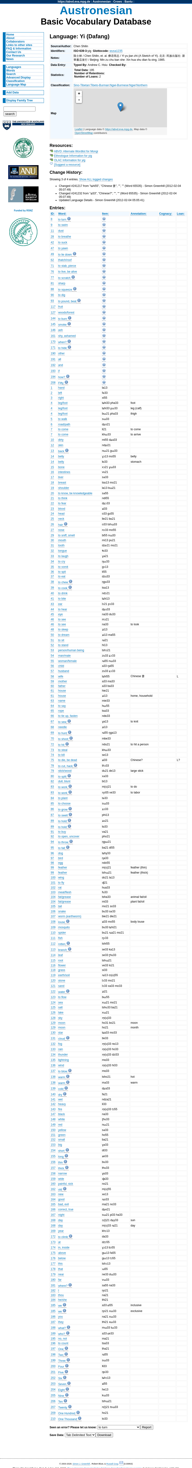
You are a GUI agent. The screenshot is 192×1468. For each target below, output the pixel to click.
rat (59, 887)
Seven (62, 1384)
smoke (62, 324)
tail (60, 906)
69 (52, 732)
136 (53, 1065)
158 (53, 1173)
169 (53, 1231)
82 (52, 781)
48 (52, 629)
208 (53, 382)
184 (53, 1299)
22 (52, 503)
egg (60, 862)
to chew (63, 582)
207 (53, 1407)
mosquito (64, 927)
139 (53, 1088)
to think (62, 498)
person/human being (71, 650)
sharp (61, 283)
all (59, 359)
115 (53, 960)
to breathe (64, 236)
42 (52, 242)
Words (10, 70)
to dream (63, 634)
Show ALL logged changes (96, 179)
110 (53, 932)
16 (52, 472)
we (60, 1305)
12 (52, 445)
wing (61, 877)
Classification (15, 81)
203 (53, 1383)
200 (53, 1366)
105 (53, 906)
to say (62, 705)
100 (53, 877)
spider (62, 932)
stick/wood (64, 770)
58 (52, 676)
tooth (61, 545)
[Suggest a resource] (67, 164)
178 (53, 1269)
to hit (61, 744)
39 (52, 587)
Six (60, 1378)
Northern (141, 85)
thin (60, 1162)
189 (53, 1333)
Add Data (12, 92)
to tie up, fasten (68, 716)
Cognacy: (165, 213)
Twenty (62, 1407)
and (60, 365)
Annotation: (138, 213)
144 (53, 318)
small (61, 1139)
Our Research (15, 55)
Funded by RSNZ (23, 210)
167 (53, 1214)
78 (52, 765)
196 (53, 1343)
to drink (63, 593)
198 (53, 1354)
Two (60, 1355)
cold (60, 1089)
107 (53, 916)
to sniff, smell (66, 535)
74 (52, 755)
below (62, 1258)
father (61, 686)
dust (61, 230)
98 (52, 862)
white (61, 1119)
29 (52, 535)
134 (53, 1054)
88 (52, 289)
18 (52, 482)
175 (53, 1253)
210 (53, 1418)
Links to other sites (19, 45)
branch (62, 950)
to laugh (63, 556)
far (59, 1279)
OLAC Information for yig (69, 160)
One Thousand (67, 1419)
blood (61, 508)
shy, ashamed (67, 336)
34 (52, 561)
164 (53, 1199)
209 (53, 1413)
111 (53, 938)
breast (62, 482)
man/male (64, 655)
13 (52, 450)
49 (52, 254)
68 (52, 727)
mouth (62, 540)
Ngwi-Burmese (119, 85)
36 (52, 571)
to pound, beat (67, 301)
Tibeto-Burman (99, 85)
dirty (61, 439)
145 (53, 324)
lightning (63, 1060)
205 (53, 1395)
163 (53, 1194)
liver (60, 477)
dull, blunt (64, 781)
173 (53, 1242)
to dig (61, 295)
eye (60, 614)
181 (53, 1285)
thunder (63, 1054)
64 (52, 705)
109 (53, 927)
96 (52, 853)
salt (60, 1007)
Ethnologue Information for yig (73, 155)
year (61, 1231)
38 (52, 581)
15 (52, 467)
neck (61, 518)
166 (53, 1209)
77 (52, 277)
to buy (62, 831)
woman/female (67, 661)
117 (53, 306)
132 (53, 1043)
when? (62, 342)
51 (52, 640)
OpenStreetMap (84, 133)
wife (60, 676)
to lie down (65, 254)
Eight (61, 1390)
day (60, 1220)
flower (62, 965)
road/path (64, 424)
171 (53, 347)
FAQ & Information (18, 48)
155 (53, 1156)
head (61, 513)
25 (52, 518)
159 (53, 1178)
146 (53, 330)
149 (53, 1124)
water (61, 992)
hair (60, 524)
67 (52, 721)
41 (52, 598)
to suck (62, 242)
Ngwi (132, 85)
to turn (62, 219)
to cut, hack (65, 766)
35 (52, 567)
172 (53, 1236)
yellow (62, 1130)
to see (62, 619)
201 (53, 1372)
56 (52, 666)
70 (52, 738)
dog (60, 853)
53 (52, 650)
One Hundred (66, 1413)
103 (53, 892)
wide (61, 1178)
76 (52, 271)
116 (53, 965)
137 (53, 1071)
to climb (63, 1237)
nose (61, 530)
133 (53, 1049)
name (61, 700)
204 (53, 1389)
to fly (61, 882)
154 (53, 1150)
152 (53, 1139)
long (61, 1156)
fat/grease (64, 897)
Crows (117, 1)
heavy (62, 1104)
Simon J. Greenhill (81, 1464)
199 (53, 1360)
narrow (62, 1173)
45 (52, 614)
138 (53, 1076)
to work (62, 787)
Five (61, 1372)
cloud (61, 1038)
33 (52, 556)
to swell (63, 815)
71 (52, 265)
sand (61, 986)
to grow (63, 809)
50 (52, 634)
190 (53, 353)
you (60, 1316)
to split (62, 776)
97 (52, 858)
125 (53, 1007)
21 (52, 498)
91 (52, 831)
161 (53, 336)
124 (53, 1002)
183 (53, 1295)
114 (53, 955)
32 (52, 550)
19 (52, 488)
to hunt (62, 733)
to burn (62, 318)
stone (61, 980)
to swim (63, 225)
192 (53, 365)
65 (52, 710)
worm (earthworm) (69, 916)
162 (53, 1189)
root (60, 960)
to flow (62, 997)
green (61, 1135)
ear (60, 604)
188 (53, 1327)
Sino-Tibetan (81, 85)
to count (63, 1343)
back (61, 451)
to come (63, 429)
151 (53, 1135)
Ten (60, 1401)
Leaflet (78, 129)
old (60, 1189)
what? (62, 1328)
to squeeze (65, 289)
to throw (63, 842)
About (10, 38)
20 (52, 493)
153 (53, 1144)
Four (61, 1366)
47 (52, 248)
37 (52, 576)
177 (53, 1263)
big (60, 1144)
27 (52, 530)
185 (53, 1305)
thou (61, 1295)
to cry (61, 561)
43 (52, 604)
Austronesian (102, 1)
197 (53, 1348)
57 (52, 671)
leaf (60, 955)
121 (53, 986)
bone (61, 467)
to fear (62, 503)
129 (53, 1022)
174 (53, 1247)
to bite (62, 598)
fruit (60, 306)
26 (52, 524)
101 (53, 882)
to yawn (63, 248)
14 (52, 456)
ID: (52, 213)
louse (61, 922)
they (61, 1322)
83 (52, 786)
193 (53, 371)
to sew (62, 722)
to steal (62, 750)
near (61, 1274)
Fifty (61, 383)
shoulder (63, 488)
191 (53, 359)
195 (53, 1338)
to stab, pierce (67, 265)
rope (61, 710)
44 (52, 609)
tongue (62, 550)
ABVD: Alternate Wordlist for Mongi (76, 151)
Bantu (128, 1)
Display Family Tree (19, 100)
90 (52, 295)
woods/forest (66, 312)
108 (53, 921)
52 (52, 645)
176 (53, 1258)
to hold (62, 821)
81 (52, 283)
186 (53, 1316)
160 (53, 1183)
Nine (61, 1395)
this (60, 1263)
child (61, 666)
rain (60, 1049)
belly (61, 456)
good (61, 1199)
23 (52, 508)
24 (52, 513)
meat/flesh (64, 892)
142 (53, 1104)
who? (61, 1334)
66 (52, 716)
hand (61, 387)
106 (53, 911)
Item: (105, 213)
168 (53, 1220)
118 (53, 970)
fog (60, 1043)
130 (53, 1032)
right (61, 397)
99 (52, 867)
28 (52, 236)
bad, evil (63, 1204)
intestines (64, 472)
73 (52, 750)
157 (53, 1167)
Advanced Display (18, 77)
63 (52, 700)
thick (61, 1168)
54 (52, 655)
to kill (61, 755)
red (60, 1124)
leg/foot (63, 403)
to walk (62, 419)
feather (62, 867)
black (61, 1114)
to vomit (63, 567)
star (60, 1032)
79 (52, 770)
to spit (62, 571)
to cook (62, 588)
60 (52, 686)
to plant (63, 798)
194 (53, 376)
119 (53, 975)
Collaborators (15, 41)
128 (53, 1018)
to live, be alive (67, 271)
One (61, 1349)
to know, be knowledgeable (75, 493)
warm (61, 1077)
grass (61, 970)
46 (52, 619)
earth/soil (64, 975)
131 (53, 1038)
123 (53, 997)
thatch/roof (64, 260)
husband (63, 671)
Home (10, 34)
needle (62, 727)
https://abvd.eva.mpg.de (74, 1)
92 (52, 836)
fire (60, 1109)
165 (53, 1204)
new (60, 1194)
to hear (62, 609)
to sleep (63, 629)
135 (53, 1060)
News (10, 59)
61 (52, 690)
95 (52, 847)
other (61, 353)
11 (52, 230)
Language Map (16, 84)
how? (61, 377)
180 (53, 1279)
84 (52, 798)
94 (52, 841)
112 (53, 943)
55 (52, 661)
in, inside (63, 1247)
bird (60, 858)
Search (11, 74)
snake (62, 911)
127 (53, 312)
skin (60, 445)
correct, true (65, 1209)
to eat (61, 576)
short (61, 1150)
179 (53, 1274)
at (59, 1242)
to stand (63, 645)
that (60, 1269)
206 (53, 1401)
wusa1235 (116, 51)
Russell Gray (112, 1464)
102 (53, 887)
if (59, 371)
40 (52, 593)
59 (52, 681)
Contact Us (13, 52)
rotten (61, 944)
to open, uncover (68, 836)
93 (52, 300)
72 (52, 744)
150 (53, 1130)
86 (52, 809)
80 (52, 776)
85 (52, 803)
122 (53, 991)
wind (61, 1065)
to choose (64, 803)
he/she (62, 1299)
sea (60, 1002)
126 (53, 1012)
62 (52, 260)
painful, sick (65, 1183)
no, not (62, 1338)
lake (60, 1012)
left (60, 393)
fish (60, 938)
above (62, 1253)
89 (52, 820)
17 (52, 477)
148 (53, 1119)
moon (61, 1022)
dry (60, 1094)
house (62, 690)
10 (52, 439)
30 (52, 540)
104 (53, 897)
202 (53, 1377)
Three (62, 1360)
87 (52, 815)
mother (62, 681)
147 (53, 1114)
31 (52, 545)
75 (52, 760)
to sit (61, 640)
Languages (13, 67)
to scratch (64, 278)
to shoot (63, 739)
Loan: (181, 213)
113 (53, 949)
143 (53, 1109)
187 (53, 1322)
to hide (62, 348)
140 (53, 1094)
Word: (62, 213)
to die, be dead (67, 760)
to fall (61, 848)
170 (53, 341)
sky (60, 1018)
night (61, 1214)
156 (53, 1162)
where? (63, 1285)
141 (53, 1099)
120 (53, 980)
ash (60, 330)
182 (53, 1290)
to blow (62, 1071)
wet (60, 1099)
